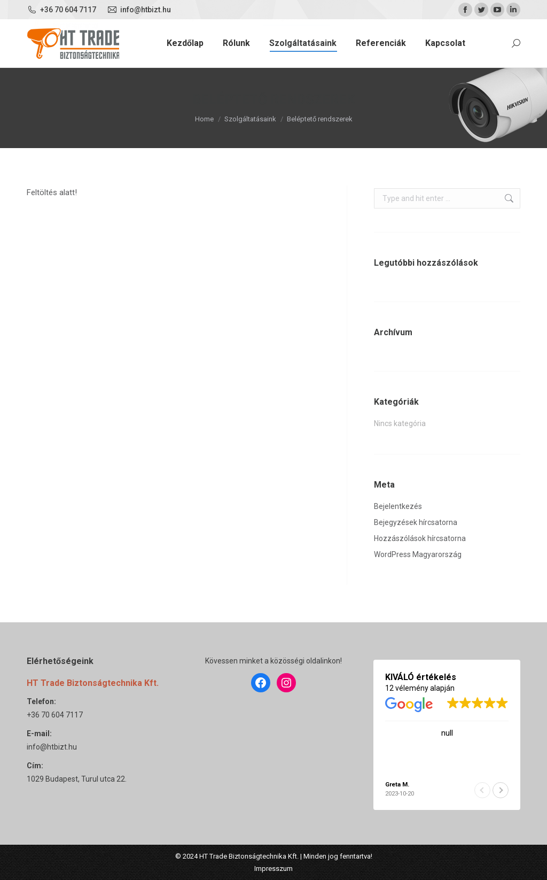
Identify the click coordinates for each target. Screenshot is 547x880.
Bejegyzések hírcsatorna (415, 522)
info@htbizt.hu (52, 747)
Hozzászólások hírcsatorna (420, 538)
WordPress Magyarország (418, 554)
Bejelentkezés (398, 506)
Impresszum (273, 868)
